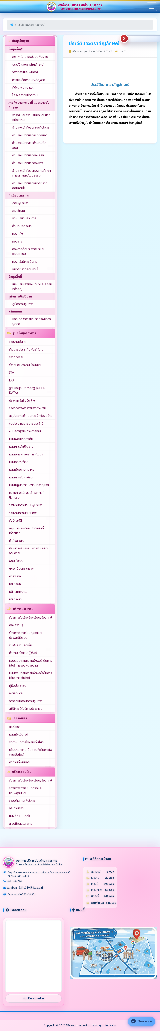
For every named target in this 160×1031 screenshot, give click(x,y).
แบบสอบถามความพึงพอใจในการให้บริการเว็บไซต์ (30, 675)
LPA (11, 380)
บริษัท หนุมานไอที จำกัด (103, 1025)
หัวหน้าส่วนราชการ (24, 218)
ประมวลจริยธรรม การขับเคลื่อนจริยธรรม (29, 550)
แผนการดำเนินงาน (21, 446)
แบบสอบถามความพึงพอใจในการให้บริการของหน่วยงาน (30, 663)
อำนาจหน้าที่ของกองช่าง (27, 163)
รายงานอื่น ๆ (17, 342)
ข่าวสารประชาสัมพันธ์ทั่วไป (26, 349)
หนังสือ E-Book (19, 816)
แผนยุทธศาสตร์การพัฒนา (26, 454)
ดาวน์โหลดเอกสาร (20, 823)
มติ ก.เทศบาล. (18, 592)
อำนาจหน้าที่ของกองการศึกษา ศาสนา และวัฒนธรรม (31, 173)
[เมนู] (152, 6)
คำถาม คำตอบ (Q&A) (23, 653)
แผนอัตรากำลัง (18, 462)
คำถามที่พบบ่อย (19, 762)
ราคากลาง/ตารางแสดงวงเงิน (27, 408)
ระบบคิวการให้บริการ (22, 800)
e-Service (16, 693)
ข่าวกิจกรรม (16, 357)
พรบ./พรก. (16, 561)
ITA (11, 372)
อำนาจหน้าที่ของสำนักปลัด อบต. (29, 145)
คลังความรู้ (16, 625)
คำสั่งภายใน (16, 541)
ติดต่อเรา (14, 727)
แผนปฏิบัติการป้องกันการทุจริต (29, 485)
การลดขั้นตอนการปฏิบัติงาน (27, 701)
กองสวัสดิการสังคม (24, 261)
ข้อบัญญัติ (15, 520)
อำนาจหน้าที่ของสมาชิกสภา (29, 135)
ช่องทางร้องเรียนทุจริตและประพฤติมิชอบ (26, 635)
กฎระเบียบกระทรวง (21, 568)
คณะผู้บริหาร (20, 203)
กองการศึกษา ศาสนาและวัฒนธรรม (28, 251)
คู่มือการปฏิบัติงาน (24, 304)
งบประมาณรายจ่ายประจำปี (26, 423)
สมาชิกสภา (19, 211)
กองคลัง (17, 234)
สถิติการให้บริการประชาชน (26, 709)
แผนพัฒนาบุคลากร (21, 469)
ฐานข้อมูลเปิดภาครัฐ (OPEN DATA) (27, 390)
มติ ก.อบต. (15, 599)
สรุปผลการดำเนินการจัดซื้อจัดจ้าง (30, 416)
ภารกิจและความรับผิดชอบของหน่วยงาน (31, 117)
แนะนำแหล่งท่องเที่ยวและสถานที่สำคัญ (32, 286)
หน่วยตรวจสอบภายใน (26, 269)
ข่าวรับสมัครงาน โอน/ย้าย (25, 365)
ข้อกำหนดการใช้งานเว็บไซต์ (26, 742)
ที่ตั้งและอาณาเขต (23, 87)
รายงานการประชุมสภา (23, 513)
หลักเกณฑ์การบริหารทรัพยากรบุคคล (31, 321)
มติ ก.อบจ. (15, 584)
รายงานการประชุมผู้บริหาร (26, 505)
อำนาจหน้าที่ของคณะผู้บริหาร (31, 127)
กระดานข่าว (16, 808)
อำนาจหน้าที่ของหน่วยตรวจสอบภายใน (29, 185)
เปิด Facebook (33, 998)
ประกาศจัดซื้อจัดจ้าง (22, 400)
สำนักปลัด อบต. (22, 226)
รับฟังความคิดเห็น (20, 645)
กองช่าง (17, 241)
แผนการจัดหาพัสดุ (21, 477)
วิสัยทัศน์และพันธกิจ (25, 72)
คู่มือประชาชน (17, 686)
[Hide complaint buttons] (124, 38)
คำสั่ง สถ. (15, 576)
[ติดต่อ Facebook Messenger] (141, 1021)
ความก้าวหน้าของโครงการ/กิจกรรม (26, 495)
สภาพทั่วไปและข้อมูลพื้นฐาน (30, 57)
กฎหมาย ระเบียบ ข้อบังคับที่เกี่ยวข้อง (26, 530)
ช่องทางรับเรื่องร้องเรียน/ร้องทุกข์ (30, 617)
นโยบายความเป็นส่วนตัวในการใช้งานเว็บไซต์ (30, 752)
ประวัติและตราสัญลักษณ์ (27, 64)
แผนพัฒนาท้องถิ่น (21, 439)
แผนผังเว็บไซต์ (18, 734)
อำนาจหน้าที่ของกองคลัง (28, 155)
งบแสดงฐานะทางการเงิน (25, 431)
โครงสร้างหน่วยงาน (25, 95)
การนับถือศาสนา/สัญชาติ (28, 80)
